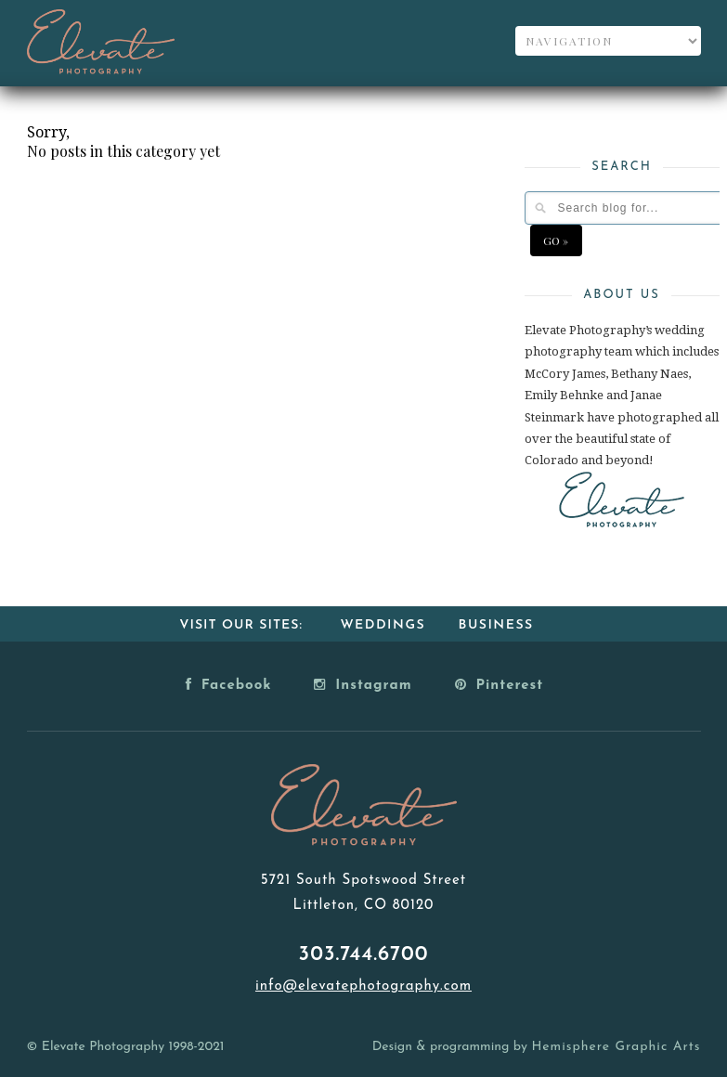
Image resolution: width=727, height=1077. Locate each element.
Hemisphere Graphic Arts (615, 1047)
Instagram (362, 684)
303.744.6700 (364, 955)
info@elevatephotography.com (363, 986)
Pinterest (499, 684)
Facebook (229, 684)
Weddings (382, 625)
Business (496, 625)
